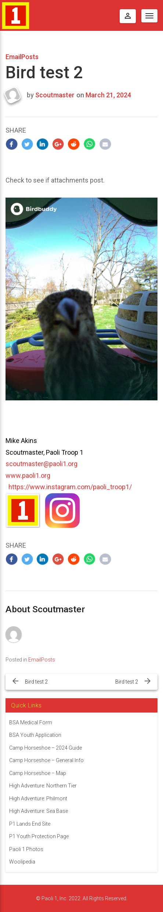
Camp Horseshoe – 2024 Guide (45, 748)
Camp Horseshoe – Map (37, 773)
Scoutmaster (55, 95)
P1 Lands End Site (29, 824)
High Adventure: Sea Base (38, 811)
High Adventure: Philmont (38, 798)
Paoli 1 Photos (26, 849)
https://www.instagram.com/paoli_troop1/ (70, 487)
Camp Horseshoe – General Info (46, 760)
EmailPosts (22, 57)
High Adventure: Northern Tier (43, 786)
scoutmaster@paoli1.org (41, 464)
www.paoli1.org (28, 475)
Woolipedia (22, 862)
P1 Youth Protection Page (39, 836)
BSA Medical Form (30, 722)
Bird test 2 (36, 682)
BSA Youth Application (35, 735)
